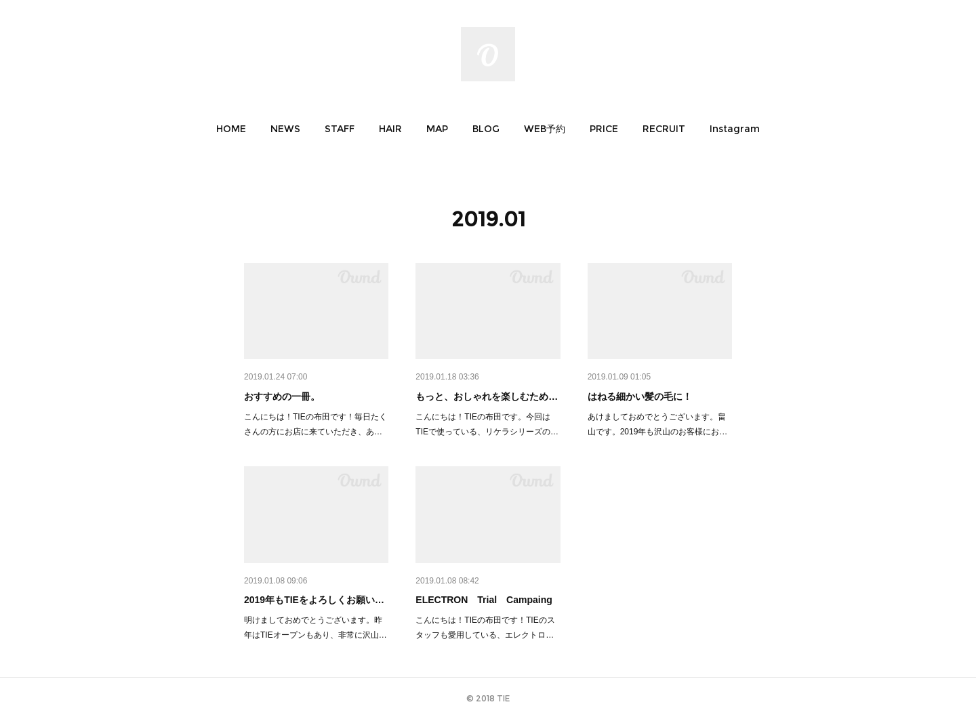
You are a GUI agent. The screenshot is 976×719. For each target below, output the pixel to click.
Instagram (735, 129)
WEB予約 (544, 129)
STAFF (339, 129)
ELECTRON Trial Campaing (483, 599)
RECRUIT (664, 129)
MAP (437, 129)
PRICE (604, 129)
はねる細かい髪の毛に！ (640, 396)
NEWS (285, 129)
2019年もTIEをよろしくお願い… (314, 599)
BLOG (486, 129)
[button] (231, 128)
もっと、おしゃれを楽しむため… (486, 396)
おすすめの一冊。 (282, 396)
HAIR (390, 129)
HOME (231, 129)
